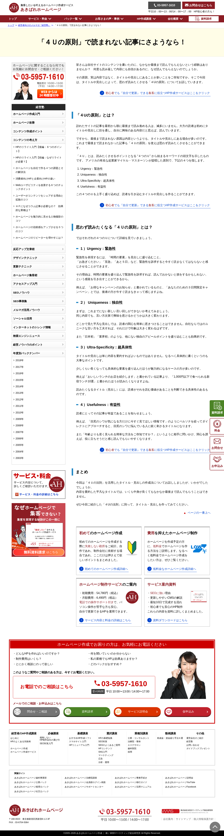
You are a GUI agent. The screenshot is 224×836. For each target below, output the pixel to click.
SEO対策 (102, 741)
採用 (130, 752)
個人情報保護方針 (204, 819)
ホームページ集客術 (25, 275)
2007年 (20, 432)
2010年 (20, 412)
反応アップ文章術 (24, 249)
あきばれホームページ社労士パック (31, 791)
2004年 (20, 451)
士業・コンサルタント (138, 738)
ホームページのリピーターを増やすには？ (39, 237)
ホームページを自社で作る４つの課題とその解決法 (39, 170)
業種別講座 (141, 733)
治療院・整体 (134, 741)
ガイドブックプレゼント (198, 748)
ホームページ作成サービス (23, 752)
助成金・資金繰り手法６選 (170, 738)
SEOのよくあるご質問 (109, 745)
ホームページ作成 (19, 748)
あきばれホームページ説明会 (179, 778)
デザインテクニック (25, 257)
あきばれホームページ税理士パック (31, 787)
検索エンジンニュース (26, 335)
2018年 (20, 360)
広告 (100, 759)
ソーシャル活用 (22, 318)
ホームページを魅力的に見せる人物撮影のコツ (39, 218)
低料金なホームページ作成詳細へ (174, 568)
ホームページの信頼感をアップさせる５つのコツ (39, 229)
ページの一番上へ (199, 512)
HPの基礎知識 (105, 738)
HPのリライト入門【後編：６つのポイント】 (39, 149)
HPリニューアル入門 (79, 745)
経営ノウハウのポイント (28, 344)
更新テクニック (22, 266)
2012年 (20, 399)
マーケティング (105, 755)
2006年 (20, 438)
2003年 (20, 458)
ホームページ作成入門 (26, 113)
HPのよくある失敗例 (20, 741)
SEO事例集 (20, 301)
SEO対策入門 (46, 743)
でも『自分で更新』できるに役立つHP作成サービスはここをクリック (158, 92)
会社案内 (168, 819)
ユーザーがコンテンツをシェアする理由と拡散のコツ (39, 197)
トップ (13, 18)
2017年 (20, 366)
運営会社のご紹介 (195, 738)
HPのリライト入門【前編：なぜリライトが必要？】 (39, 159)
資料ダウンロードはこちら (170, 620)
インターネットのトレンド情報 (32, 327)
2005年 (20, 445)
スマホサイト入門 (77, 741)
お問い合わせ (192, 745)
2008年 (20, 425)
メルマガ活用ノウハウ (26, 309)
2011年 (20, 405)
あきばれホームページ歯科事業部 (30, 778)
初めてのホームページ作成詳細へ (106, 568)
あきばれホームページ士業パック (30, 782)
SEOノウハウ (21, 292)
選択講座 (111, 733)
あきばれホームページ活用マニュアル (133, 787)
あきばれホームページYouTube (180, 782)
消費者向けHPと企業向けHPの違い (35, 178)
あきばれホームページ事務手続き (131, 778)
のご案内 (108, 584)
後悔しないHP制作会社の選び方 (50, 738)
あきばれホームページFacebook (180, 787)
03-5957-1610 (164, 5)
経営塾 (189, 741)
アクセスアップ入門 (25, 283)
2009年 (20, 419)
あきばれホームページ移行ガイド (131, 782)
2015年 (20, 380)
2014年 (20, 386)
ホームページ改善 (24, 122)
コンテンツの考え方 (25, 139)
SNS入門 (102, 752)
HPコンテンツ (105, 748)
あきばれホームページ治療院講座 (81, 778)
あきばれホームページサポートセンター (84, 787)
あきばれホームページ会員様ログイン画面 (85, 782)
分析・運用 (103, 762)
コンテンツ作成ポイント (28, 131)
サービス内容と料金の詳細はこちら (108, 620)
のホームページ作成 (100, 533)
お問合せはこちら (198, 5)
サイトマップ (183, 819)
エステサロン (134, 745)
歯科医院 (132, 748)
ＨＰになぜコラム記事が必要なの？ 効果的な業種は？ (39, 208)
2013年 (20, 392)
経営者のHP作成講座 (24, 733)
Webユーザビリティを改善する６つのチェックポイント (39, 187)
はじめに (14, 738)
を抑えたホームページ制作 (172, 533)
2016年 (20, 373)
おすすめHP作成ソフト (80, 738)
